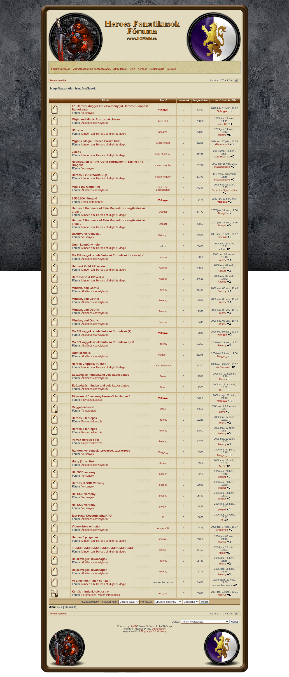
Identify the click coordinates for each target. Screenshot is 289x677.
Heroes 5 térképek (84, 418)
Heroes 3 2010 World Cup (89, 175)
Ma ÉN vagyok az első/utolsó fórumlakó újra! (103, 342)
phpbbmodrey (158, 629)
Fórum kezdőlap (58, 80)
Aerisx (162, 463)
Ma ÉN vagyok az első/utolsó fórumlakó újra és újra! (108, 255)
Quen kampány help (86, 244)
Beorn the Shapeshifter (163, 188)
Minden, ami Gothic (85, 288)
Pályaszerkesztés (91, 399)
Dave (163, 376)
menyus (162, 593)
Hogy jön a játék (83, 461)
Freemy (163, 257)
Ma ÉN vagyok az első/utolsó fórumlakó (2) (101, 331)
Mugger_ (163, 354)
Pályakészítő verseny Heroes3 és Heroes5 (101, 396)
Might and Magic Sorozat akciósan (96, 119)
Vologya (163, 109)
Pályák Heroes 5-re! (85, 439)
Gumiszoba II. (81, 353)
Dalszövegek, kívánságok (89, 559)
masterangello (163, 165)
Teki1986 (163, 121)
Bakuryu (162, 235)
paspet (163, 474)
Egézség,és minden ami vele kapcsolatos (100, 385)
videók (76, 152)
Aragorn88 (163, 528)
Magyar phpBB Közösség (154, 631)
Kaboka (163, 268)
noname (162, 132)
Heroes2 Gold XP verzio (88, 266)
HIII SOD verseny (84, 472)
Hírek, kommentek (92, 202)
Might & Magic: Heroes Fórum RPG (96, 141)
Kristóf (162, 549)
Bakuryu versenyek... (86, 233)
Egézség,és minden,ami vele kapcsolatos (100, 374)
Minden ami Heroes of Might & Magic (103, 133)
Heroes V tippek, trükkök (89, 363)
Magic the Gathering (86, 186)
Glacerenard (163, 142)
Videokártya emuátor (86, 526)
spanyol (162, 539)
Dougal (163, 211)
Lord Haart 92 (162, 153)
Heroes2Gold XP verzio (88, 277)
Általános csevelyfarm (94, 122)
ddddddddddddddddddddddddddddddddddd (103, 548)
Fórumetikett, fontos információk (100, 595)
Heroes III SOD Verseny (88, 483)
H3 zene (77, 130)
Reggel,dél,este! (83, 407)
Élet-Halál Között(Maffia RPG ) (93, 515)
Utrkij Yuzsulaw (162, 365)
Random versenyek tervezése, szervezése (101, 450)
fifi (163, 517)
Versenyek (87, 113)
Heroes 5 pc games (85, 537)
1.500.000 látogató (84, 198)
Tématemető (88, 410)
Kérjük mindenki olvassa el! (91, 591)
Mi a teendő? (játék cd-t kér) (91, 580)
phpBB (133, 626)
